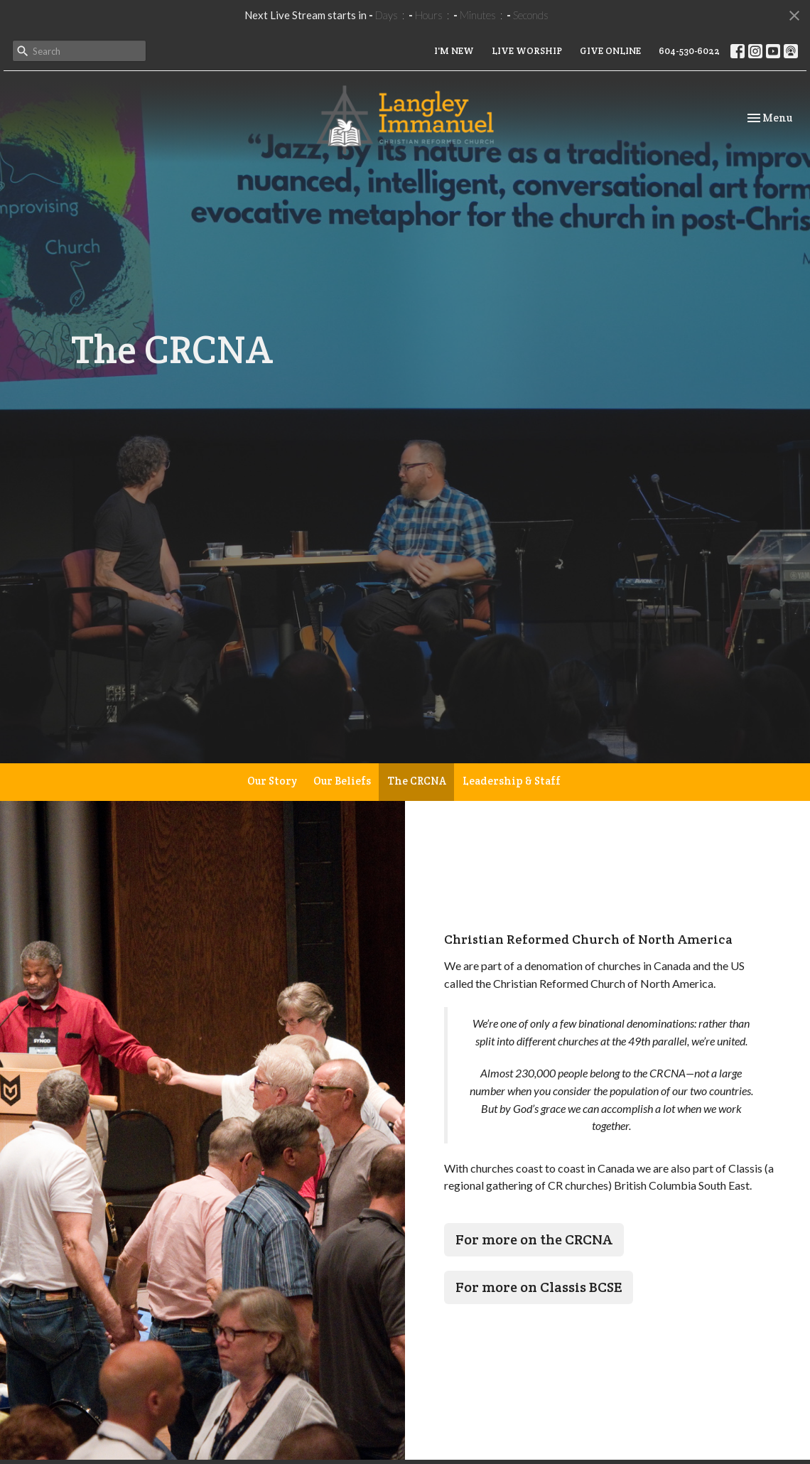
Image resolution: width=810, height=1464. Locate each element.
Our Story (272, 780)
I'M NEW (454, 51)
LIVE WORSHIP (527, 51)
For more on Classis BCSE (538, 1287)
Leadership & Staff (512, 780)
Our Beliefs (342, 780)
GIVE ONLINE (610, 51)
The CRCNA (416, 780)
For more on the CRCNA (533, 1239)
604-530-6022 (689, 51)
